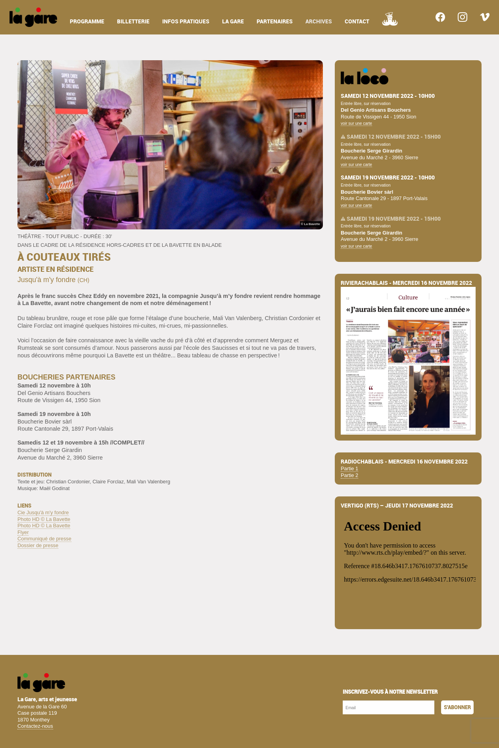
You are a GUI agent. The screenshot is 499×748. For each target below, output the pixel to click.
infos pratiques (185, 21)
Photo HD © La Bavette (43, 519)
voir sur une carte (356, 123)
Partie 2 (349, 475)
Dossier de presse (37, 545)
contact (357, 21)
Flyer (23, 532)
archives (318, 21)
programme (87, 21)
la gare (233, 21)
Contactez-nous (35, 726)
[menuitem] (33, 17)
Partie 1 (349, 468)
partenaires (275, 21)
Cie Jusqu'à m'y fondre (43, 512)
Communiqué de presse (44, 539)
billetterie (133, 21)
